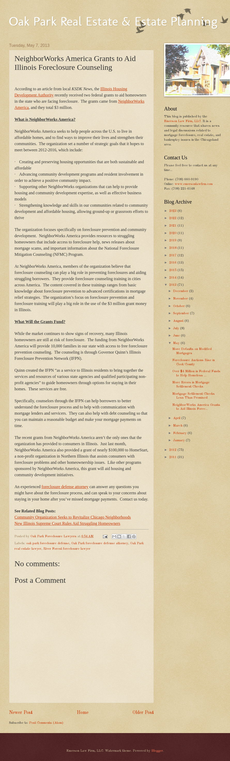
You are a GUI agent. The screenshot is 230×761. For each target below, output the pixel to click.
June (177, 335)
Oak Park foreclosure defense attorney (99, 543)
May (177, 343)
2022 (173, 218)
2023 (173, 211)
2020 (173, 233)
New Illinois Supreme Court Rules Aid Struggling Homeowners (67, 523)
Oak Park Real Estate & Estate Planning (113, 21)
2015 (173, 270)
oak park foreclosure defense (47, 543)
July (176, 328)
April (177, 418)
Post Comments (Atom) (46, 723)
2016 (173, 262)
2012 (173, 450)
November (181, 298)
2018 (173, 248)
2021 (173, 225)
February (180, 433)
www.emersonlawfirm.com (194, 184)
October (179, 306)
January (179, 440)
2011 (173, 457)
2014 (173, 277)
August (179, 321)
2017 (173, 255)
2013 (173, 285)
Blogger (157, 750)
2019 (173, 240)
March (178, 425)
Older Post (143, 712)
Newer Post (21, 712)
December (181, 291)
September (181, 313)
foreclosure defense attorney (65, 486)
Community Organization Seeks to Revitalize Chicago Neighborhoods (72, 517)
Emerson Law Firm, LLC (182, 121)
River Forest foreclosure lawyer (66, 548)
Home (82, 712)
